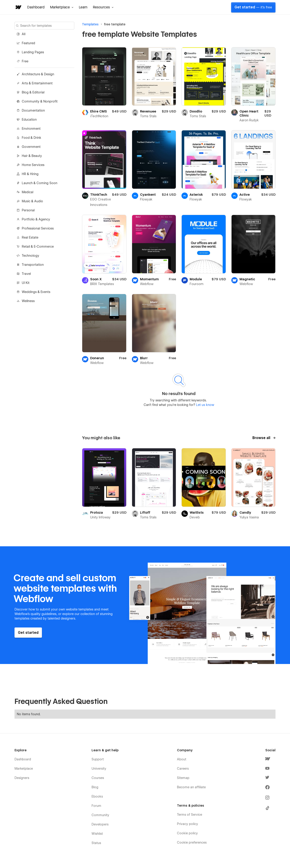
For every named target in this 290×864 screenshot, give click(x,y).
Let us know (204, 405)
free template (115, 24)
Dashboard (36, 7)
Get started (253, 7)
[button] (61, 7)
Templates (90, 24)
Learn (83, 7)
